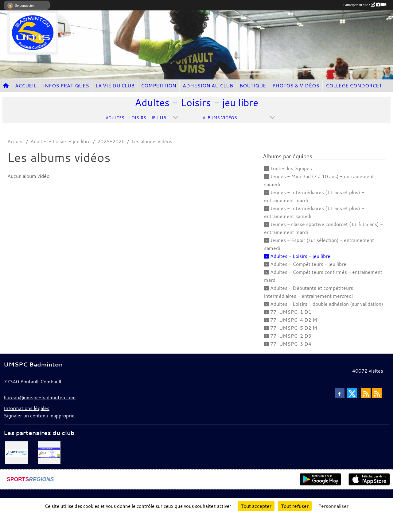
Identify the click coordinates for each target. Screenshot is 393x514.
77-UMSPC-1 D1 (290, 312)
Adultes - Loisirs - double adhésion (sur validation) (326, 304)
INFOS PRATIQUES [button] (66, 85)
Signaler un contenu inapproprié (39, 415)
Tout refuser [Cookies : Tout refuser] (295, 506)
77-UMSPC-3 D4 (290, 343)
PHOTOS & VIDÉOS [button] (295, 85)
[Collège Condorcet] (49, 452)
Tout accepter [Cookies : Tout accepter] (256, 506)
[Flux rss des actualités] (366, 393)
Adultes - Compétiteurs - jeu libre (308, 264)
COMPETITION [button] (158, 85)
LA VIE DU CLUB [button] (114, 85)
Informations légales (26, 408)
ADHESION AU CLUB (208, 85)
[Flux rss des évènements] (377, 393)
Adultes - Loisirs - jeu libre (300, 256)
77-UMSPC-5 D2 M (293, 327)
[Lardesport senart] (16, 452)
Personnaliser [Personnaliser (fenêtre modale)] (333, 506)
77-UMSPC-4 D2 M (293, 319)
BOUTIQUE (252, 85)
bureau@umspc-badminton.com (40, 397)
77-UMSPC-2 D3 (290, 335)
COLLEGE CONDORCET (354, 85)
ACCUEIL (26, 85)
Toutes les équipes (291, 168)
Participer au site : (364, 5)
